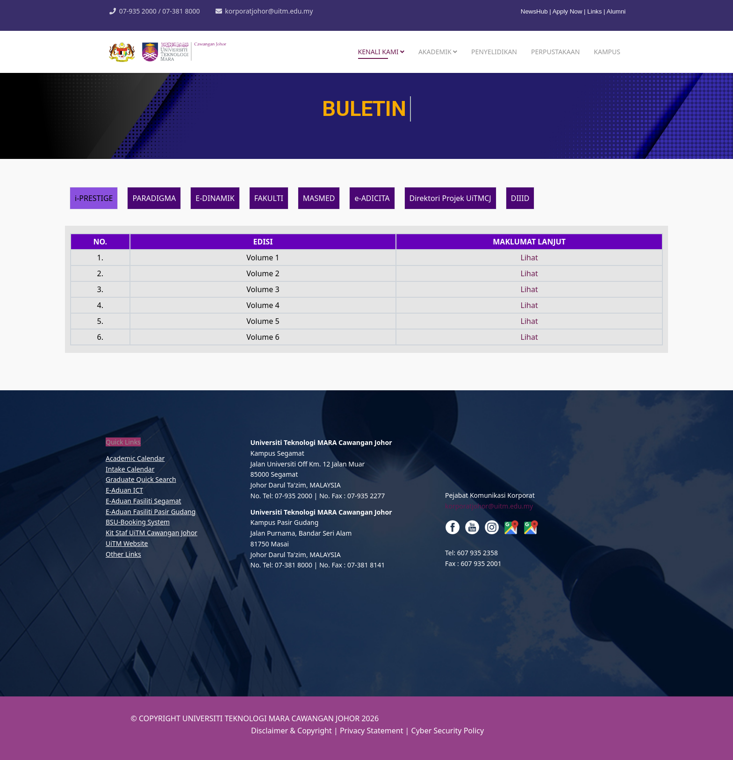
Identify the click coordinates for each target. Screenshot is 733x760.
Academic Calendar (135, 458)
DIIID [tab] (520, 198)
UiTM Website (127, 543)
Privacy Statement (372, 730)
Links (594, 11)
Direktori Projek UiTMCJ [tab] (450, 198)
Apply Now (567, 11)
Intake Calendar (130, 469)
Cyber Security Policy (447, 730)
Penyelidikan (494, 51)
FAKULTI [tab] (268, 198)
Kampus (607, 51)
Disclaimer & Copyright (291, 730)
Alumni (616, 11)
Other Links (123, 554)
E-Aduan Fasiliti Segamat (143, 500)
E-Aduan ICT (124, 490)
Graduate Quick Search (141, 479)
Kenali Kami (378, 51)
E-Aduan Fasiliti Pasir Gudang (150, 511)
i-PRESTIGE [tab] (94, 198)
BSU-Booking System (138, 521)
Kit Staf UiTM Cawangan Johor (151, 532)
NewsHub (535, 11)
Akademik (435, 51)
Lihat (529, 257)
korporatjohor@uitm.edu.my (269, 11)
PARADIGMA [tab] (154, 198)
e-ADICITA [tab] (371, 198)
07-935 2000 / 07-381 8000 (159, 11)
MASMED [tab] (319, 198)
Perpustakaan (555, 51)
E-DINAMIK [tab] (214, 198)
